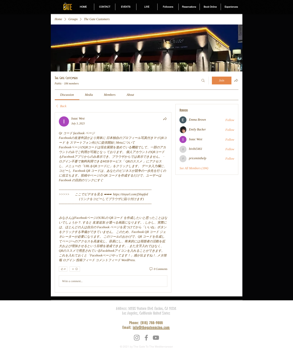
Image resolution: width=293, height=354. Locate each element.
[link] (67, 94)
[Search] (203, 80)
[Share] (165, 118)
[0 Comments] (158, 269)
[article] (113, 202)
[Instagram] (137, 337)
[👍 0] (63, 269)
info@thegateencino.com (151, 327)
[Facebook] (146, 337)
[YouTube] (156, 337)
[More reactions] (75, 269)
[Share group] (236, 80)
